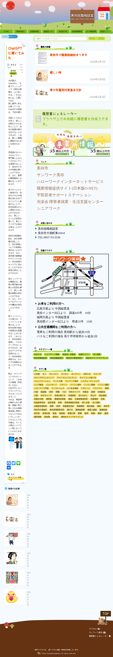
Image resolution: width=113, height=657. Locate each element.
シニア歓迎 (38, 385)
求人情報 (96, 354)
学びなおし (83, 395)
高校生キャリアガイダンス (97, 358)
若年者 (37, 413)
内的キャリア (74, 392)
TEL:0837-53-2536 (49, 237)
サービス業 (57, 381)
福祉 (99, 406)
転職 (93, 413)
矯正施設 (90, 406)
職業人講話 (92, 410)
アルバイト (53, 374)
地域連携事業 (77, 31)
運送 (106, 413)
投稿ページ (13, 36)
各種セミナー (105, 31)
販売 (86, 413)
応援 (102, 399)
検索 (96, 38)
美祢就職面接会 (56, 358)
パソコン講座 (103, 385)
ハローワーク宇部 (41, 388)
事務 (107, 388)
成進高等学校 (39, 402)
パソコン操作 (75, 385)
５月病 (37, 374)
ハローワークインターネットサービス (70, 181)
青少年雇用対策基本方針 (66, 90)
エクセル (64, 374)
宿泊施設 (102, 395)
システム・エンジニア (90, 381)
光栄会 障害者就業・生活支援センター (70, 201)
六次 (64, 392)
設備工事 (71, 413)
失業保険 (72, 395)
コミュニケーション (42, 381)
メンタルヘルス (58, 388)
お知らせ (37, 354)
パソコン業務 (89, 385)
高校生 (55, 417)
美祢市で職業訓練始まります (68, 55)
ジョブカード (51, 385)
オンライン (75, 374)
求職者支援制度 (40, 406)
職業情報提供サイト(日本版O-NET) (67, 188)
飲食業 (47, 417)
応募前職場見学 (81, 399)
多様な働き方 (60, 395)
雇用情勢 (37, 417)
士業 (36, 395)
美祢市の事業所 (40, 410)
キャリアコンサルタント (67, 377)
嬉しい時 (55, 72)
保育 (51, 392)
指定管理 (51, 402)
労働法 (85, 392)
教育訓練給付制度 (72, 402)
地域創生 (101, 392)
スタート (63, 385)
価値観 (43, 392)
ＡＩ (44, 374)
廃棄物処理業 (60, 399)
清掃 (51, 406)
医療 (93, 392)
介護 (36, 392)
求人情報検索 (91, 31)
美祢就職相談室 (13, 73)
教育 (60, 402)
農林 (99, 413)
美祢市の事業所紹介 (74, 358)
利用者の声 (63, 31)
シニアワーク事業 (52, 354)
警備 (80, 413)
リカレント (85, 388)
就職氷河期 (38, 399)
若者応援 (46, 413)
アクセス (94, 629)
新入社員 (85, 402)
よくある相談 (72, 388)
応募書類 (94, 399)
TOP (106, 613)
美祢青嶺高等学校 (57, 410)
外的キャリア (46, 395)
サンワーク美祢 (50, 175)
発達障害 (80, 406)
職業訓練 (103, 410)
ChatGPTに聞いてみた (16, 53)
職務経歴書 (80, 410)
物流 (58, 406)
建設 (70, 399)
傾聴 (57, 392)
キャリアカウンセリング (44, 377)
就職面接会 (34, 31)
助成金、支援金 (69, 354)
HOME (6, 31)
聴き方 (70, 410)
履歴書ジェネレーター (100, 636)
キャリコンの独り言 (15, 478)
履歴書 (49, 399)
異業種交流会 (68, 406)
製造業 (62, 413)
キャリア (97, 374)
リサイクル (97, 388)
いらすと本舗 (54, 650)
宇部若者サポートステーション (64, 195)
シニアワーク (48, 208)
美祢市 (42, 168)
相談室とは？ (49, 31)
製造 (54, 413)
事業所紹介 (20, 31)
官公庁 (93, 395)
